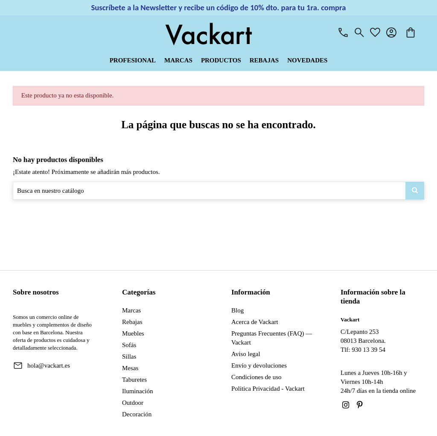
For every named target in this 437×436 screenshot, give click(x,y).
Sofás (129, 345)
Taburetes (134, 379)
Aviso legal (245, 354)
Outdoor (132, 402)
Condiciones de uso (256, 377)
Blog (237, 310)
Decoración (136, 414)
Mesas (130, 368)
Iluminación (137, 391)
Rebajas (132, 321)
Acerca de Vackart (254, 321)
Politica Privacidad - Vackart (268, 388)
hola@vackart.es (48, 365)
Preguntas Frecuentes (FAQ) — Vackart (271, 338)
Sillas (129, 356)
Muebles (133, 333)
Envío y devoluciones (259, 365)
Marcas (131, 310)
